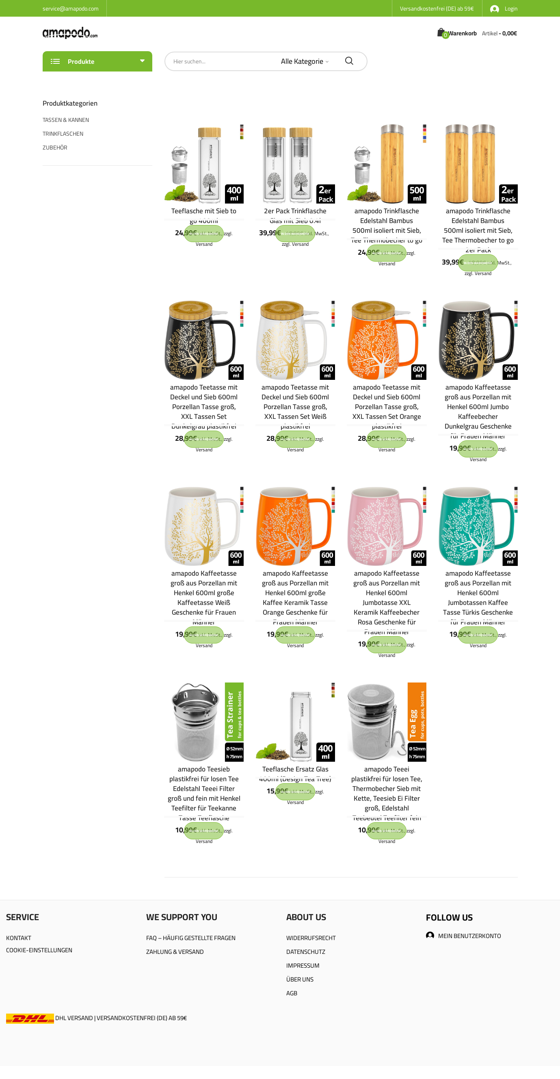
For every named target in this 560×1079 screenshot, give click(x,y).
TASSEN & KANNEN (66, 120)
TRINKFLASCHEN (63, 133)
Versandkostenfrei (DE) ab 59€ (437, 8)
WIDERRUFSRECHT (311, 938)
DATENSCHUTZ (305, 952)
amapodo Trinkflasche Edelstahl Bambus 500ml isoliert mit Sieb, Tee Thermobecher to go (386, 225)
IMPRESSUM (303, 965)
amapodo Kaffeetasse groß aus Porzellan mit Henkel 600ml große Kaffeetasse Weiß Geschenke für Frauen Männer (204, 597)
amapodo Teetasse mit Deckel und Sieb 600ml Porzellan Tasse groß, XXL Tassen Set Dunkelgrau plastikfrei (204, 407)
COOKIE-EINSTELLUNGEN (39, 950)
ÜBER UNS (300, 979)
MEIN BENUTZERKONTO (463, 936)
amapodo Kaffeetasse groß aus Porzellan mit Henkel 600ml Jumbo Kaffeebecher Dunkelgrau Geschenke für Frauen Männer (478, 411)
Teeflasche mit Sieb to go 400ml (203, 215)
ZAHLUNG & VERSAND (175, 952)
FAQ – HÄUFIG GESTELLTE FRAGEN (191, 938)
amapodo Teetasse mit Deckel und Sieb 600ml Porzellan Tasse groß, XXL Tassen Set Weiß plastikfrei (295, 407)
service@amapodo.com (71, 8)
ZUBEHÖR (55, 147)
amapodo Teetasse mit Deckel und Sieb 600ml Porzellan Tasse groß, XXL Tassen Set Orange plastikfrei (386, 407)
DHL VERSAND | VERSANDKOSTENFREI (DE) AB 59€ (96, 1018)
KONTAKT (18, 938)
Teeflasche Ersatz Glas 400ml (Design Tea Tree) (295, 774)
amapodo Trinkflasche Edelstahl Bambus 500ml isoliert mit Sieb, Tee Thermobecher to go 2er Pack (478, 230)
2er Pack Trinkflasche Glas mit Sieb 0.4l (295, 215)
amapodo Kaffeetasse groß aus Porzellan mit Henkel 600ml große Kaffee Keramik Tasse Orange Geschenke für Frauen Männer (295, 597)
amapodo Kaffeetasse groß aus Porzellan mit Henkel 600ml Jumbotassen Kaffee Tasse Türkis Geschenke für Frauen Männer (478, 597)
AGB (291, 993)
